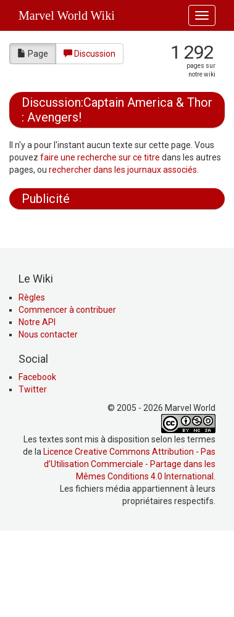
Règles (32, 381)
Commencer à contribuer (67, 393)
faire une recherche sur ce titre (100, 157)
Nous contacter (48, 418)
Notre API (37, 405)
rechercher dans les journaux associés (123, 170)
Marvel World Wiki (67, 15)
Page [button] (32, 54)
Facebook (37, 460)
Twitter (33, 473)
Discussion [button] (89, 54)
